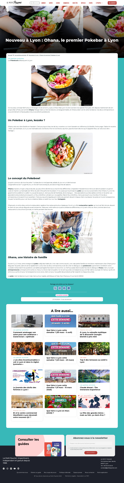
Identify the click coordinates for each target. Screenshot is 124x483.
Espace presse (77, 472)
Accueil (10, 55)
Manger (44, 3)
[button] (99, 3)
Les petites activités (20, 55)
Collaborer (112, 3)
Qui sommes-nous (22, 472)
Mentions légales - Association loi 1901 (77, 476)
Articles (83, 3)
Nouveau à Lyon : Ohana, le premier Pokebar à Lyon (44, 55)
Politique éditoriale (64, 472)
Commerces (66, 3)
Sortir (51, 3)
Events (90, 3)
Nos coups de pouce (50, 472)
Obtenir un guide (36, 472)
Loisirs (58, 3)
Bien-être (75, 3)
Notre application (102, 472)
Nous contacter (89, 472)
